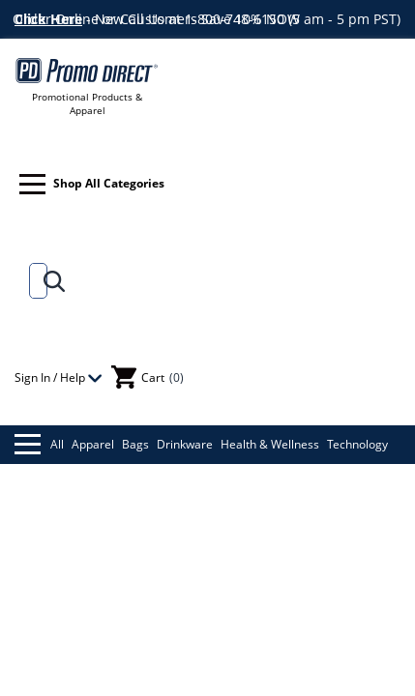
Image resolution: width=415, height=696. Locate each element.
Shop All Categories (91, 184)
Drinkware (185, 444)
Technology (357, 444)
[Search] (34, 281)
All (39, 444)
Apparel (93, 444)
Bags (135, 444)
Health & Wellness (270, 444)
